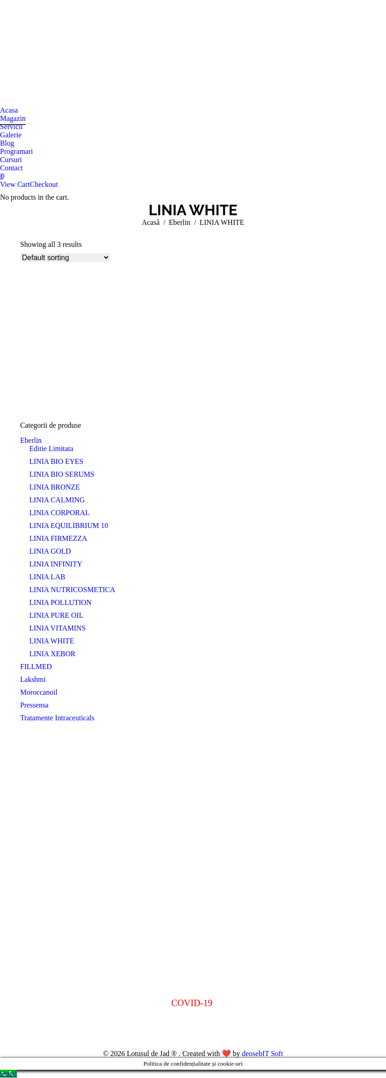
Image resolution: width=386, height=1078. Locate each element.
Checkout (44, 184)
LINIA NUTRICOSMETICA (72, 589)
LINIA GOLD (50, 551)
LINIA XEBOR (52, 654)
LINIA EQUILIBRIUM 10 (68, 525)
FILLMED (36, 666)
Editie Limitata (51, 448)
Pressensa (34, 705)
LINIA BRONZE (54, 487)
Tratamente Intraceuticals (57, 718)
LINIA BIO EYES (56, 461)
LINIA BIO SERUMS (61, 474)
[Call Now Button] (8, 1074)
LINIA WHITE (51, 641)
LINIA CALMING (57, 500)
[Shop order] (65, 257)
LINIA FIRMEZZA (58, 538)
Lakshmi (33, 679)
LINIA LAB (47, 577)
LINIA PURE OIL (56, 615)
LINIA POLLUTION (60, 602)
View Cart (15, 184)
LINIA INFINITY (55, 564)
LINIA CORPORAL (59, 513)
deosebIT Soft (262, 1053)
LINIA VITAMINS (57, 628)
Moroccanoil (39, 692)
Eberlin (31, 440)
